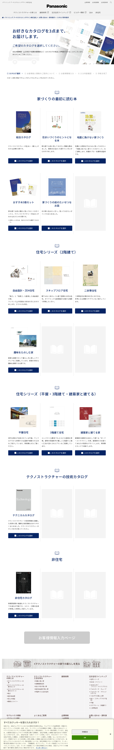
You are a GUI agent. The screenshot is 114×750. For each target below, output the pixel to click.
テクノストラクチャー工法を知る (43, 677)
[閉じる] (110, 734)
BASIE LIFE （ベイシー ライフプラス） (99, 686)
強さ (9, 693)
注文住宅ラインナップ (98, 676)
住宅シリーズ (95, 679)
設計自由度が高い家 (41, 689)
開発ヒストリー (13, 701)
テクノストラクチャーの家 (16, 682)
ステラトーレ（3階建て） (99, 705)
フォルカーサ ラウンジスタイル (98, 692)
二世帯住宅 (94, 708)
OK (85, 738)
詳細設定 (85, 732)
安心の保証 (11, 699)
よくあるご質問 (40, 715)
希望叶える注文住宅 (41, 692)
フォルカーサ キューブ (98, 689)
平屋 (92, 703)
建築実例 (65, 676)
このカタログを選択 (23, 160)
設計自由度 (11, 696)
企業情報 (65, 715)
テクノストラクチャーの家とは (15, 677)
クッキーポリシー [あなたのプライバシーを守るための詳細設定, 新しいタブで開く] (41, 748)
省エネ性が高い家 (41, 686)
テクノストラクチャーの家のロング (16, 686)
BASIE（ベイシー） (97, 682)
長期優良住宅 (39, 684)
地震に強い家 (39, 681)
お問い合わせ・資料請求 (98, 716)
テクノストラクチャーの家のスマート (16, 690)
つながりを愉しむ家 (97, 696)
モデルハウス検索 (13, 715)
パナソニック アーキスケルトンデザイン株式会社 (17, 2)
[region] (57, 734)
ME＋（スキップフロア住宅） (98, 699)
